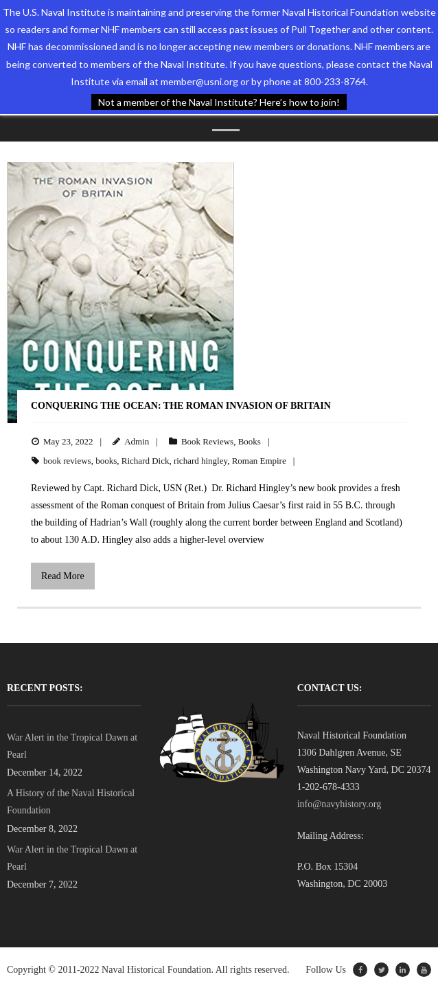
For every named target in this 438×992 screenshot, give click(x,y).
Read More (62, 576)
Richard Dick (146, 460)
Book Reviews (207, 441)
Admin (136, 441)
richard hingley (200, 460)
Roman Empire (259, 460)
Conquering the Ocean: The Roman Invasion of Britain (181, 406)
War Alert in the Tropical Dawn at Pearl (72, 746)
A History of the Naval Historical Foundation (71, 801)
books (106, 460)
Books (249, 441)
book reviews (67, 460)
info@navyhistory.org (339, 804)
